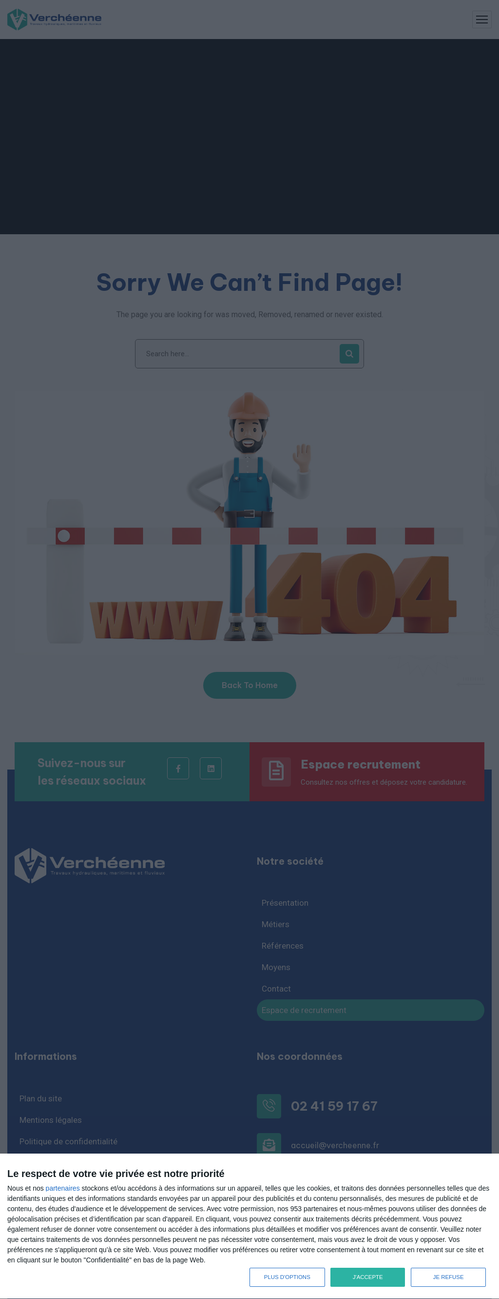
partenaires (63, 1187)
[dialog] (249, 1226)
